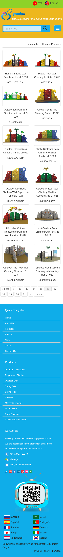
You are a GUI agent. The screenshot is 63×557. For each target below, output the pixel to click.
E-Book (8, 334)
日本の (10, 532)
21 (24, 294)
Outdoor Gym (11, 380)
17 (55, 289)
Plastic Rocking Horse (15, 419)
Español (11, 522)
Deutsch (40, 527)
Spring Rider (11, 392)
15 (41, 289)
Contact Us (10, 351)
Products (9, 329)
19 (10, 294)
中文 (38, 3)
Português (41, 522)
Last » (39, 294)
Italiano (40, 532)
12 (20, 289)
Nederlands (13, 538)
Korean (40, 538)
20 (17, 294)
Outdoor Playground (15, 369)
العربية (39, 517)
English (51, 3)
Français (11, 527)
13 (27, 289)
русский (11, 517)
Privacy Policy (41, 551)
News (8, 340)
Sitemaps (55, 551)
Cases (8, 345)
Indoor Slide (11, 408)
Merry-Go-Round (13, 403)
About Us (9, 323)
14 (34, 289)
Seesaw (9, 397)
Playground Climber (14, 375)
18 (3, 294)
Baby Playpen (11, 414)
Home (45, 44)
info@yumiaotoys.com (20, 464)
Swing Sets (10, 386)
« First (5, 289)
